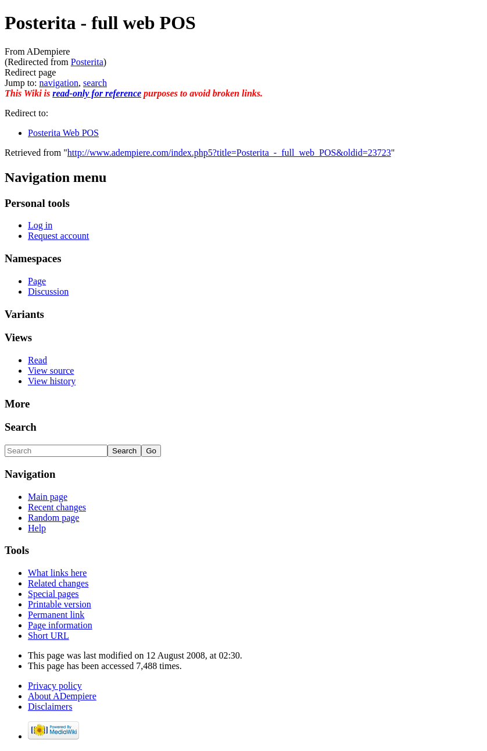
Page (37, 281)
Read (37, 360)
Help (37, 528)
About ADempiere (62, 696)
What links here (57, 573)
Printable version (59, 604)
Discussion (48, 291)
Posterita (87, 62)
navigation (59, 83)
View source (51, 371)
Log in (40, 225)
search (95, 83)
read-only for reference (96, 93)
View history (52, 381)
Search (21, 427)
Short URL (48, 636)
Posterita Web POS (63, 133)
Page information (60, 625)
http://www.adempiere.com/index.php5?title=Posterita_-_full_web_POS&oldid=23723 (229, 153)
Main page (47, 497)
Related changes (58, 583)
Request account (58, 236)
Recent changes (57, 507)
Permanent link (56, 615)
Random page (53, 518)
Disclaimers (50, 706)
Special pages (53, 594)
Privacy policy (55, 686)
